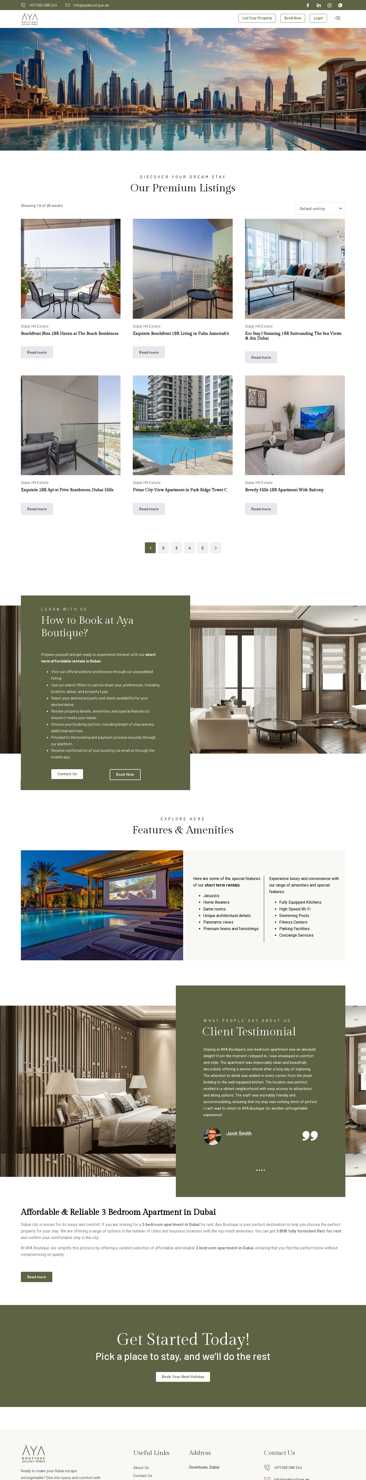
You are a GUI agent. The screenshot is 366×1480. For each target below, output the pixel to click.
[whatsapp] (340, 5)
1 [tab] (256, 1170)
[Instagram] (329, 5)
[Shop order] (320, 208)
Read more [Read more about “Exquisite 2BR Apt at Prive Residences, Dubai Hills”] (37, 508)
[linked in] (318, 5)
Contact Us (142, 1475)
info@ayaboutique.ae (91, 5)
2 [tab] (259, 1170)
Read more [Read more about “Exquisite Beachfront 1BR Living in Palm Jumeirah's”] (149, 352)
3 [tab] (261, 1170)
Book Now (292, 18)
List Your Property (257, 18)
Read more (36, 1277)
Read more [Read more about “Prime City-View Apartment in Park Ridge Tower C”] (149, 508)
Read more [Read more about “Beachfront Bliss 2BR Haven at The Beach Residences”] (37, 352)
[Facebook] (308, 5)
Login (318, 18)
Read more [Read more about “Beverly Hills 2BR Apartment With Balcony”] (261, 508)
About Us (141, 1467)
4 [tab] (264, 1170)
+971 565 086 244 (43, 5)
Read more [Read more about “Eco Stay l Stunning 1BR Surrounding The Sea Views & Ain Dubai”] (261, 357)
